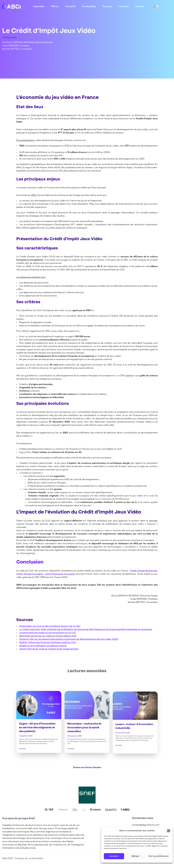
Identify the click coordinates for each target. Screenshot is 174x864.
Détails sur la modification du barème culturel (43, 646)
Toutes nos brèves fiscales (87, 767)
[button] (168, 830)
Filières (55, 6)
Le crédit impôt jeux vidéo (32, 629)
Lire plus (22, 759)
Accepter (114, 856)
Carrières (124, 6)
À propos (107, 6)
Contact (139, 6)
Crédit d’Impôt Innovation (30, 574)
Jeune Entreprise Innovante (60, 574)
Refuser (135, 856)
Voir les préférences (158, 856)
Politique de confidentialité (29, 858)
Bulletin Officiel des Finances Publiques (40, 642)
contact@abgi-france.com (145, 825)
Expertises (38, 6)
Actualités (70, 6)
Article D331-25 (27, 649)
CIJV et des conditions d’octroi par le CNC (58, 626)
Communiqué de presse (31, 633)
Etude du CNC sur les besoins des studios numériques (47, 639)
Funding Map (89, 6)
